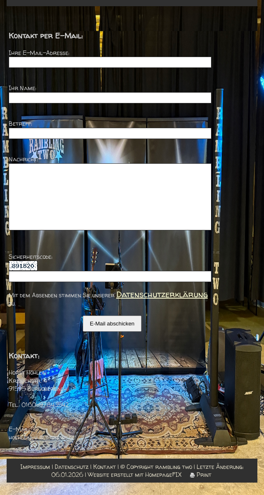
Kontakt (104, 479)
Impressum (35, 479)
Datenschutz (72, 479)
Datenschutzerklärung (162, 306)
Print (200, 487)
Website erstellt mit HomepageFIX (135, 487)
